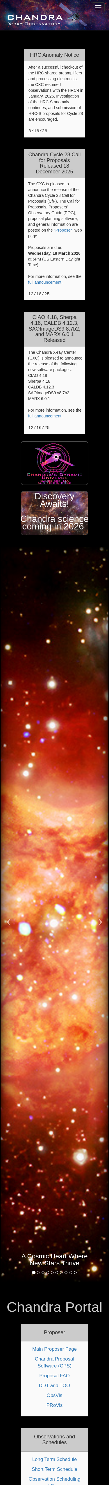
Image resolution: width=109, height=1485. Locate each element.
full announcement (44, 282)
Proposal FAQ (54, 1375)
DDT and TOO (54, 1385)
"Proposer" (64, 230)
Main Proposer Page (54, 1349)
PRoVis (55, 1405)
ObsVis (54, 1395)
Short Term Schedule (54, 1469)
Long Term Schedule (54, 1459)
